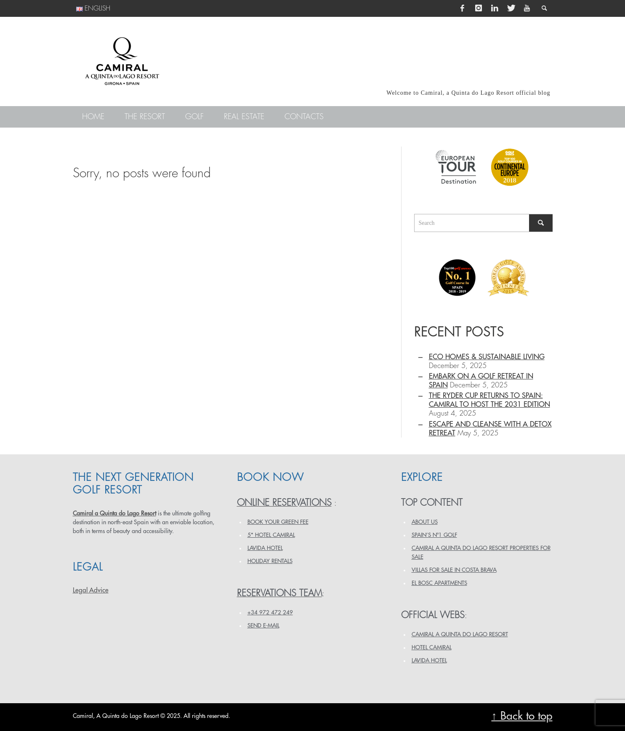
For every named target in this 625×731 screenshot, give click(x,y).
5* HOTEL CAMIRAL (271, 535)
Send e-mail (263, 625)
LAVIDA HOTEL (265, 548)
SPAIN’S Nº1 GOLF (434, 535)
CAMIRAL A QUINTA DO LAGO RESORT (460, 634)
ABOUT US (425, 522)
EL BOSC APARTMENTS (439, 583)
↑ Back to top (521, 716)
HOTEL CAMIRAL (432, 647)
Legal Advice (91, 590)
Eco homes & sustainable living (487, 356)
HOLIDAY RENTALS (270, 561)
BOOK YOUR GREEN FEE (278, 522)
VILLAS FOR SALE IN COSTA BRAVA (454, 570)
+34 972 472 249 (270, 612)
